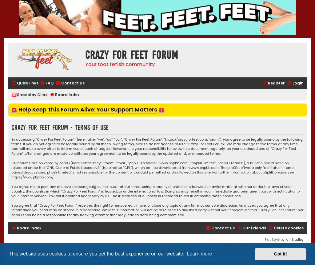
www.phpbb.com (205, 168)
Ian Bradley (294, 239)
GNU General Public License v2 (73, 168)
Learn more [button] (199, 253)
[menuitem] (47, 83)
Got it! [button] (280, 253)
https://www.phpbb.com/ (32, 177)
